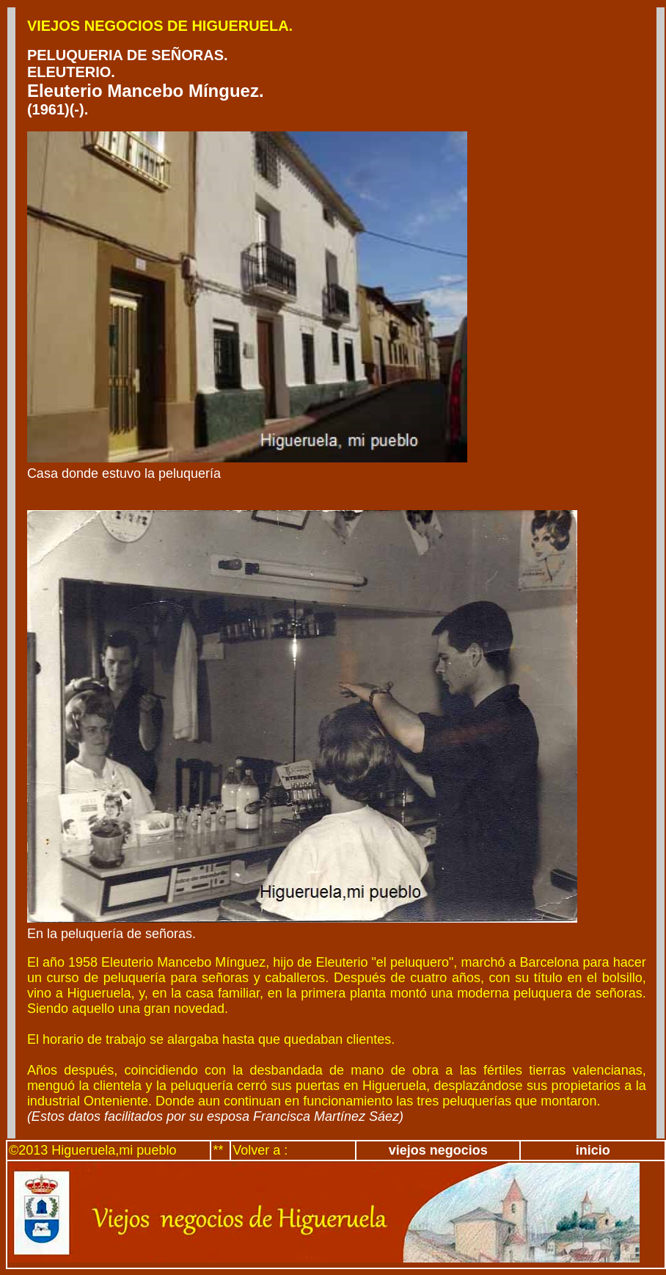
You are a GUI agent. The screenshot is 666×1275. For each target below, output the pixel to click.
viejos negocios (438, 1150)
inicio (593, 1150)
